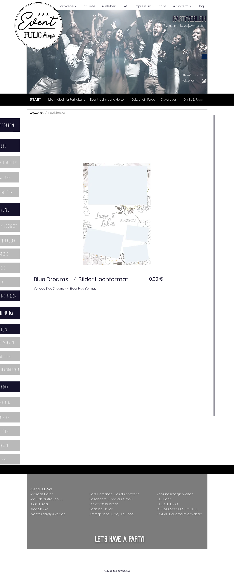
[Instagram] (204, 80)
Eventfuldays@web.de (184, 25)
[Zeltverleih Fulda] (143, 99)
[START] (36, 99)
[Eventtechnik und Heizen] (108, 99)
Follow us (188, 80)
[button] (117, 52)
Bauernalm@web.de (185, 514)
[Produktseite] (56, 112)
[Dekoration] (169, 99)
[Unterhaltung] (76, 99)
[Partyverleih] (36, 112)
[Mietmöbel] (56, 99)
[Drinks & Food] (193, 99)
